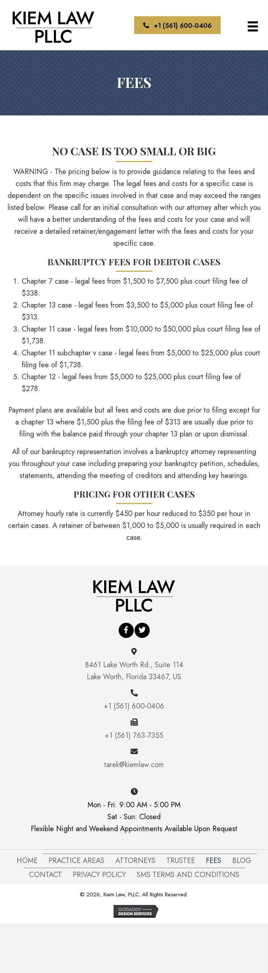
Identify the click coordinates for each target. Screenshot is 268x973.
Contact (45, 875)
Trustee (180, 860)
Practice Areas (76, 860)
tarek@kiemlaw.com (134, 765)
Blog (241, 860)
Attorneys (135, 860)
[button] (177, 25)
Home (27, 860)
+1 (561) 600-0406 (134, 706)
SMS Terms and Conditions (188, 875)
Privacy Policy (99, 875)
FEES (213, 860)
